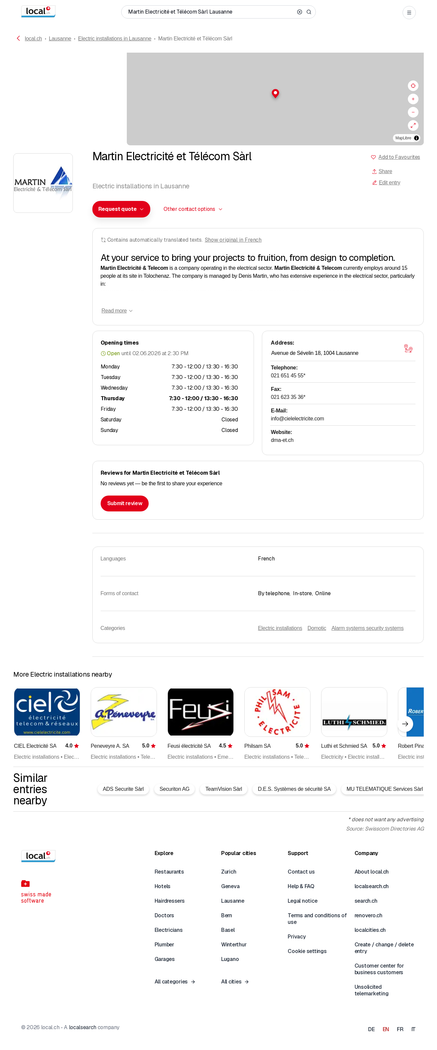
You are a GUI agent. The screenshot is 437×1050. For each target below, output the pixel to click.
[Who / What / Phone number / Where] (211, 12)
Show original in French (233, 239)
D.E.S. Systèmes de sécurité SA (294, 789)
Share (382, 171)
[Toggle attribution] (416, 138)
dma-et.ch (282, 440)
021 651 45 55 (288, 375)
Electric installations (280, 628)
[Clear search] (300, 12)
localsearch (82, 1027)
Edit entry (386, 182)
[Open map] (408, 348)
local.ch (33, 38)
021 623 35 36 (288, 397)
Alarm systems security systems (367, 628)
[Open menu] (409, 12)
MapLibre (403, 138)
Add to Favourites (399, 157)
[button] (218, 93)
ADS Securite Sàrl (123, 789)
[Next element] (405, 724)
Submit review (124, 503)
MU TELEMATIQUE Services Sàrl (385, 789)
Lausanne (60, 38)
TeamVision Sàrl (223, 789)
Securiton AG (174, 789)
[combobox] (121, 209)
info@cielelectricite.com (297, 418)
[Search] (309, 12)
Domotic (317, 628)
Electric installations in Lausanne (114, 38)
